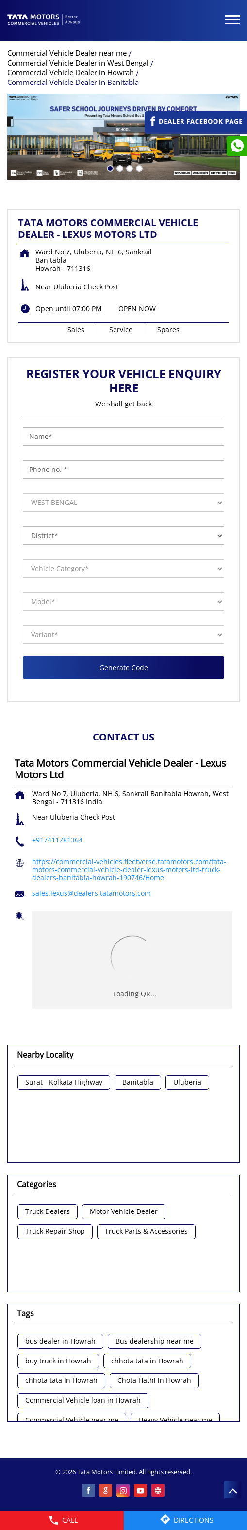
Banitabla (137, 1082)
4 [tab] (138, 167)
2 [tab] (118, 167)
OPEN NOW (137, 308)
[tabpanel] (123, 137)
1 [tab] (109, 167)
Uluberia (187, 1082)
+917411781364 (57, 839)
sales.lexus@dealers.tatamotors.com (91, 893)
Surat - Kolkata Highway (63, 1082)
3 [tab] (128, 167)
